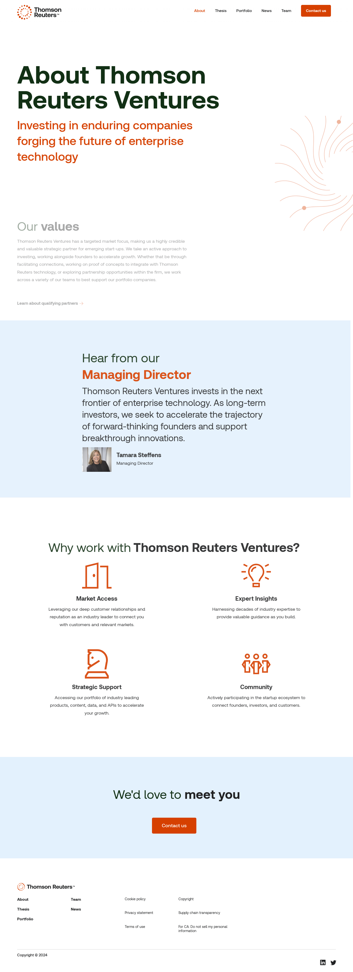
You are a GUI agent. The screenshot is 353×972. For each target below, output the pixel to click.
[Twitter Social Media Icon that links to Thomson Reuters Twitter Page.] (333, 963)
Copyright (186, 899)
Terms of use (135, 927)
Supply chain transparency (199, 913)
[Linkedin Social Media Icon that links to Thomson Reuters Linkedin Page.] (323, 962)
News (267, 10)
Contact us (316, 10)
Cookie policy (135, 899)
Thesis (221, 10)
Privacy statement (139, 913)
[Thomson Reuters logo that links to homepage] (39, 11)
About (199, 10)
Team (286, 10)
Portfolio (244, 10)
